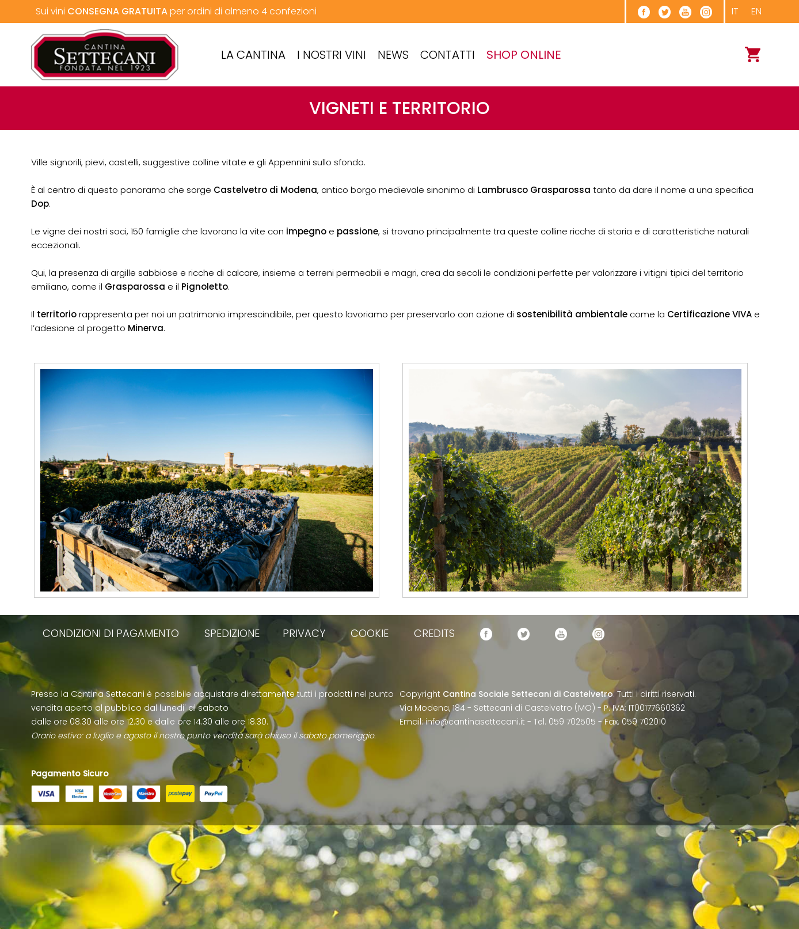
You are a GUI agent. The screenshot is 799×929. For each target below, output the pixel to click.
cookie (370, 633)
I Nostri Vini (331, 55)
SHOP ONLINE (523, 55)
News (393, 55)
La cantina (253, 55)
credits (434, 633)
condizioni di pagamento (111, 633)
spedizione (232, 633)
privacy (304, 633)
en (756, 11)
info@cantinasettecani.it (475, 721)
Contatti (447, 55)
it (735, 11)
